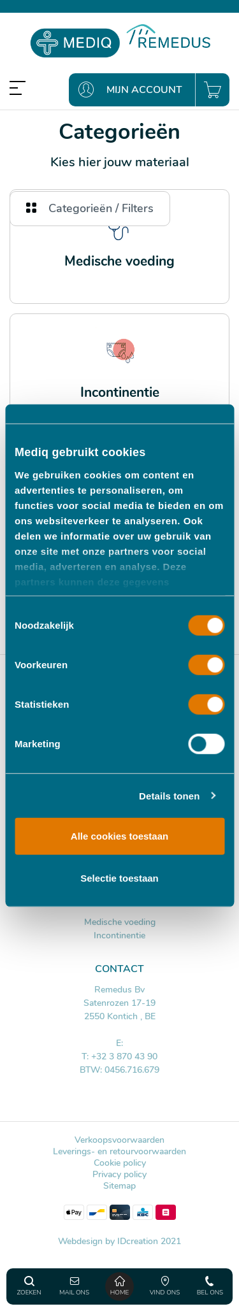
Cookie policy (120, 1163)
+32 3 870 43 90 (124, 1056)
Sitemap (119, 1186)
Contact (119, 969)
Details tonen (169, 795)
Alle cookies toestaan (119, 836)
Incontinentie (119, 935)
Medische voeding (120, 922)
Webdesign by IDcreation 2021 (119, 1241)
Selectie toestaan (119, 877)
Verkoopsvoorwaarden (119, 1140)
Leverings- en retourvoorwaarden (119, 1151)
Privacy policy (119, 1174)
